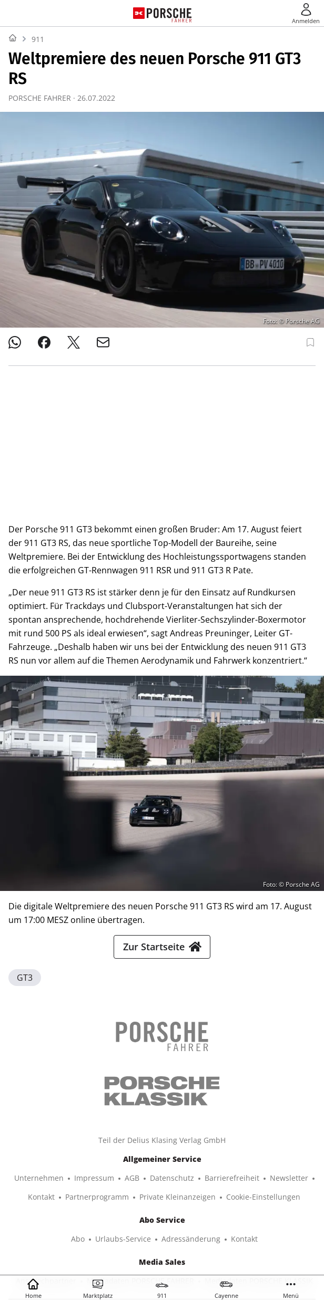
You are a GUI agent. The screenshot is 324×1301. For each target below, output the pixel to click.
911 (38, 39)
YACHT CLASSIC (113, 1205)
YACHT (64, 1205)
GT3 (25, 838)
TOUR (60, 1224)
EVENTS (264, 1224)
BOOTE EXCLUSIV (215, 1205)
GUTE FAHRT (219, 1224)
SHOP (32, 1205)
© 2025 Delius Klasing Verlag (160, 1252)
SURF (265, 1205)
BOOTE (162, 1205)
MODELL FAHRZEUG (152, 1224)
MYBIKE (93, 1224)
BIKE (292, 1205)
